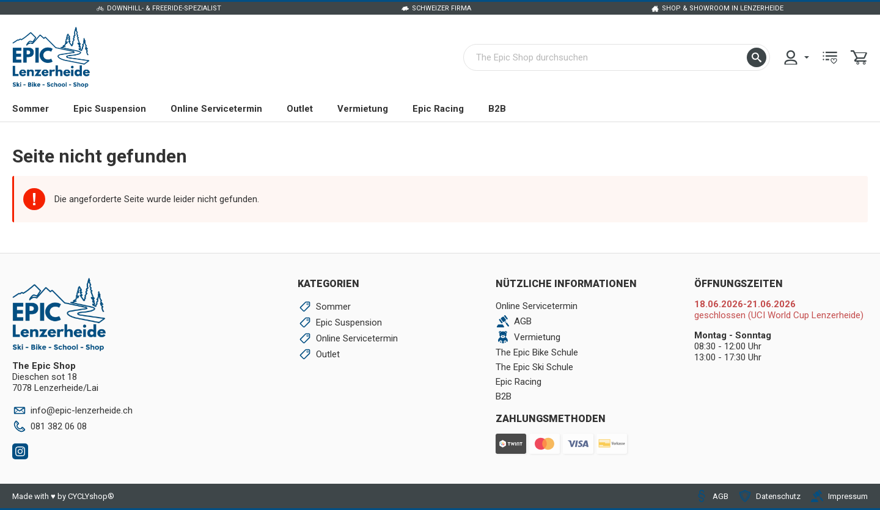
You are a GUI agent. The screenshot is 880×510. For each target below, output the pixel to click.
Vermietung (362, 108)
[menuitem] (795, 57)
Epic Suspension (109, 108)
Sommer (30, 108)
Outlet (300, 108)
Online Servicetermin (216, 108)
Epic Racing (438, 108)
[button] (756, 57)
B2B (497, 108)
